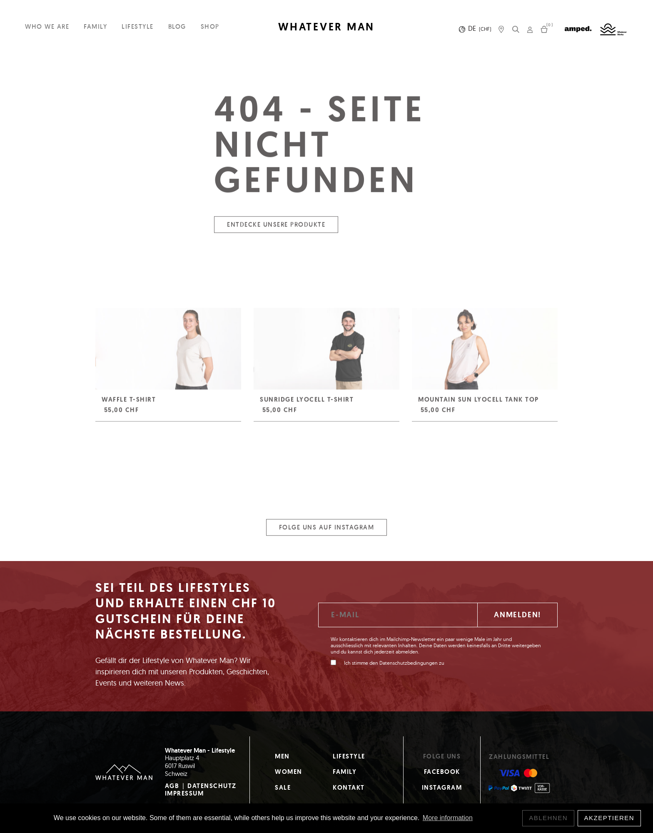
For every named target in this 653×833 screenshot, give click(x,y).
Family (95, 26)
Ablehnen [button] (548, 817)
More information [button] (448, 817)
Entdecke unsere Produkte (276, 229)
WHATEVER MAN (326, 27)
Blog (177, 26)
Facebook (442, 772)
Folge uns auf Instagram (326, 532)
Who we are (47, 26)
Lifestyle (138, 26)
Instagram (442, 787)
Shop (210, 26)
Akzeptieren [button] (609, 817)
